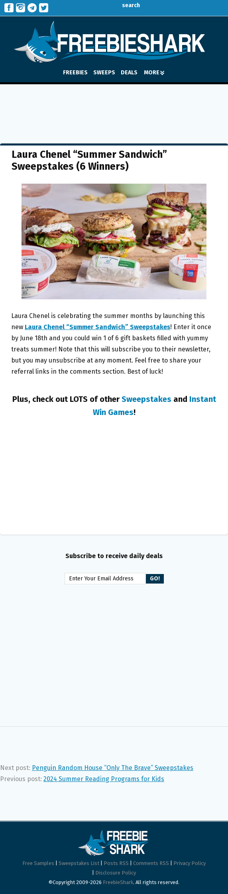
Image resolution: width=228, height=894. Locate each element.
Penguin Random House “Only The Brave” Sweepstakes (112, 768)
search (125, 5)
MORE (154, 72)
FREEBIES (75, 72)
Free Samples (38, 863)
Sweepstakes (146, 399)
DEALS (129, 72)
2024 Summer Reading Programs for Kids (103, 779)
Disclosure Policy (115, 873)
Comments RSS (151, 863)
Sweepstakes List (79, 863)
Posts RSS (116, 863)
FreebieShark (118, 882)
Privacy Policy (189, 863)
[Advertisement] (114, 108)
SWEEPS (104, 72)
